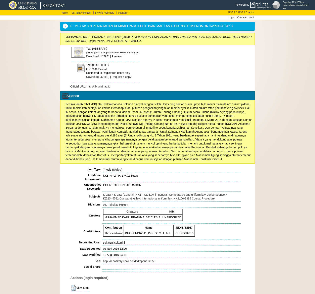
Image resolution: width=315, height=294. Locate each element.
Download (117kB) (97, 56)
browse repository (104, 12)
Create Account (245, 17)
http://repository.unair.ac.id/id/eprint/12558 (129, 261)
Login (231, 17)
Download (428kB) (97, 76)
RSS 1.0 (242, 12)
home (65, 12)
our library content (81, 12)
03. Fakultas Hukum (115, 204)
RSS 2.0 (232, 12)
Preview (117, 56)
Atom (251, 12)
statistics (123, 12)
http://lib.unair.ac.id (98, 86)
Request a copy (121, 76)
